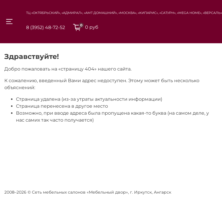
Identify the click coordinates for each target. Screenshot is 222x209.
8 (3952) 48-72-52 (45, 27)
